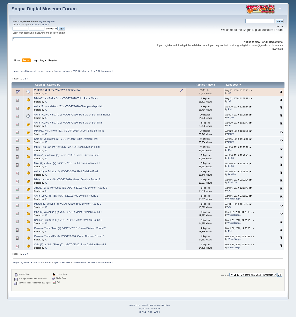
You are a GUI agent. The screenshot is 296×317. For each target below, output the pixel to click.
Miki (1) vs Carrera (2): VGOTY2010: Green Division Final (67, 147)
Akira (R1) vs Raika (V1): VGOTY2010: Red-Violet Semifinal (68, 122)
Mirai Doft (232, 182)
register (51, 21)
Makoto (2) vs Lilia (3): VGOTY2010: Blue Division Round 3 (68, 203)
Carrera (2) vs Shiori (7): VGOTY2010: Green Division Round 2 (70, 228)
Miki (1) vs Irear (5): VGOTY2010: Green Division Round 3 (67, 179)
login (41, 21)
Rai (229, 109)
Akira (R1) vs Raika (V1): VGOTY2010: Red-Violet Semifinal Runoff (72, 114)
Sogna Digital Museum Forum (44, 8)
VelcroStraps (234, 198)
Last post (234, 84)
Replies (200, 84)
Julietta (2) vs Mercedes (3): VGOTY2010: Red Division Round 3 (71, 187)
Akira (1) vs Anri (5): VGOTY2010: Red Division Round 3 (66, 195)
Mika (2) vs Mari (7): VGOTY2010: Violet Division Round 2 (67, 163)
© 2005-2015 (154, 308)
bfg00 (231, 117)
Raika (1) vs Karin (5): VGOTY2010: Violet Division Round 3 (68, 220)
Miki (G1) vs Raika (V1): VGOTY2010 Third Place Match (66, 98)
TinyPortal (143, 308)
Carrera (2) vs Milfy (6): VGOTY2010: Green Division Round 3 (69, 236)
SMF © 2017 (147, 305)
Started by (53, 84)
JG (46, 93)
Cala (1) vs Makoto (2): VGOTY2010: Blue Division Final (66, 139)
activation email (39, 24)
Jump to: (225, 275)
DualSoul (232, 174)
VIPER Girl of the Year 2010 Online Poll (57, 90)
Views (211, 84)
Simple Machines (162, 305)
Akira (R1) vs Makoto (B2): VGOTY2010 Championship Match (69, 106)
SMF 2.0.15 (134, 305)
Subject (40, 84)
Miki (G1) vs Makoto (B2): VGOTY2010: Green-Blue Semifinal (69, 130)
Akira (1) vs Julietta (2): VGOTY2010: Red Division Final (66, 171)
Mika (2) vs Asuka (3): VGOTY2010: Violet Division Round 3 (68, 212)
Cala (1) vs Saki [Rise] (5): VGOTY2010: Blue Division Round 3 (70, 244)
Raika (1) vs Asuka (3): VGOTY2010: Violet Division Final (66, 155)
